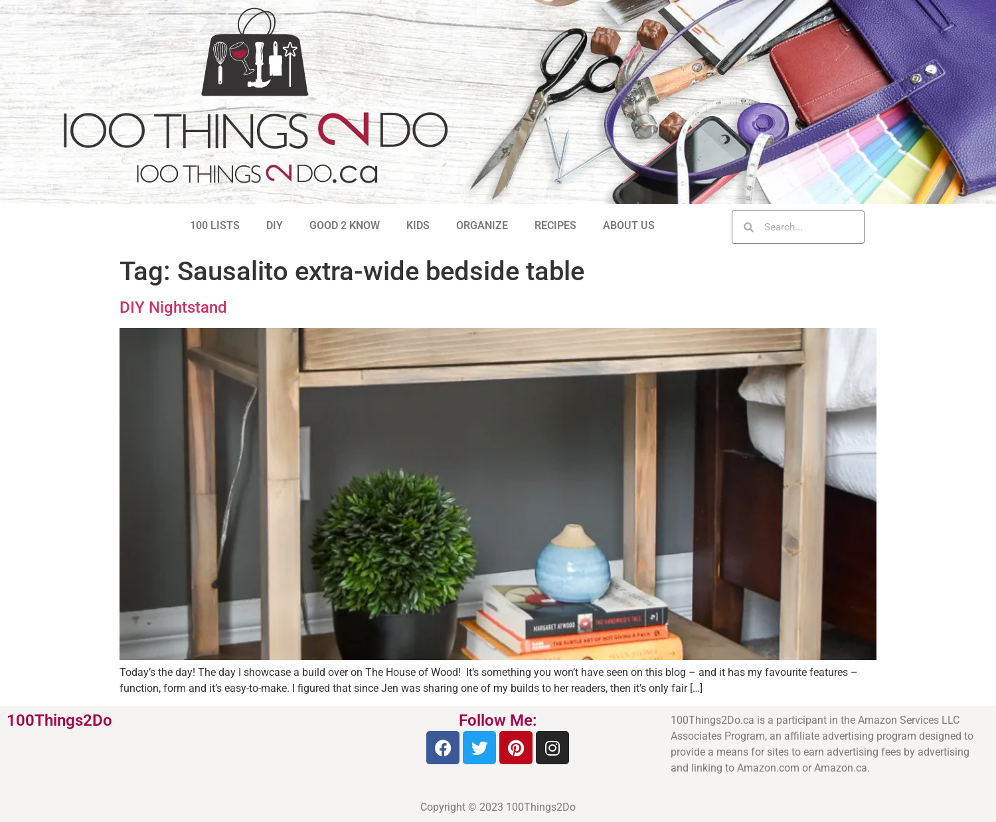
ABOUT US (629, 225)
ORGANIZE (482, 225)
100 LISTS (215, 225)
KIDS (418, 225)
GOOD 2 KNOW (344, 225)
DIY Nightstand (173, 307)
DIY (274, 225)
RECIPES (555, 225)
